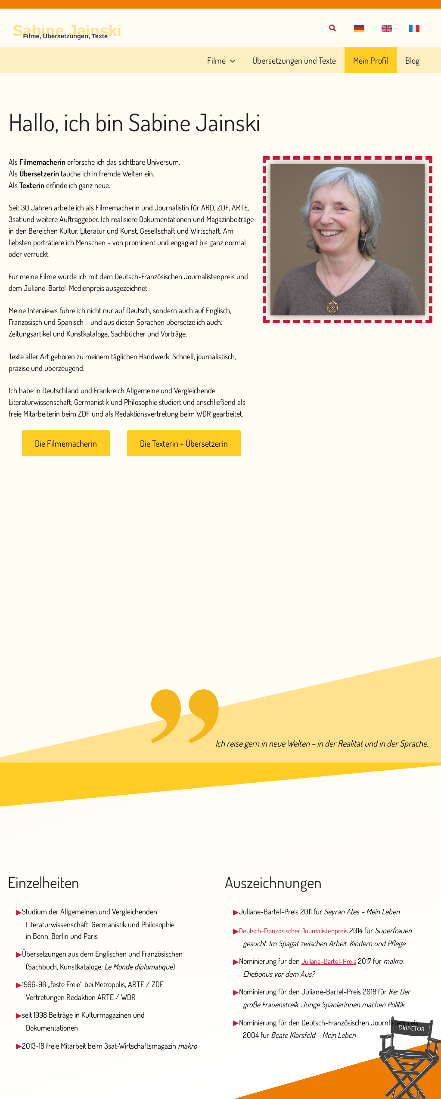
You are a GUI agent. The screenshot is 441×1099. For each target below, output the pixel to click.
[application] (248, 60)
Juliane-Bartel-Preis (331, 972)
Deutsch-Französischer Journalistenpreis (298, 930)
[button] (366, 29)
